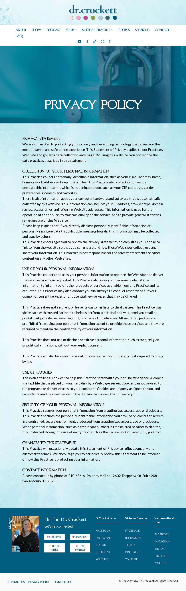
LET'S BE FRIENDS (54, 548)
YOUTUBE (102, 559)
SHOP (70, 30)
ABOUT (21, 30)
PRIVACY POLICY (39, 582)
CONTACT (162, 30)
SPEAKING (142, 30)
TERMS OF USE (62, 582)
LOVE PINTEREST (80, 548)
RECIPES (124, 30)
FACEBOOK (103, 530)
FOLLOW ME (54, 537)
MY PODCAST (80, 537)
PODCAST (53, 30)
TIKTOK (101, 544)
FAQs (19, 36)
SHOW (36, 30)
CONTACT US (16, 582)
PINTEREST (103, 552)
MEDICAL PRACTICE (96, 30)
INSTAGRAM (104, 537)
